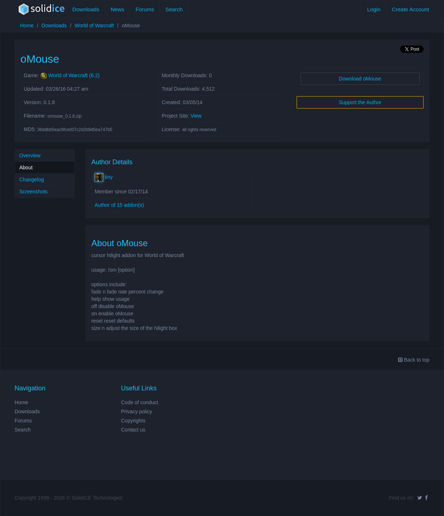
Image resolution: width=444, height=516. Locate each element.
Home (26, 25)
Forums (144, 9)
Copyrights (133, 421)
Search (174, 9)
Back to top (413, 360)
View (196, 116)
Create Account (410, 9)
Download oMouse (360, 79)
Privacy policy (136, 411)
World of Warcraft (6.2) (74, 75)
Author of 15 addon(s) (119, 205)
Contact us (133, 430)
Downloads (85, 9)
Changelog (31, 179)
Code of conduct (139, 402)
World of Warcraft (94, 25)
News (117, 9)
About (26, 167)
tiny (104, 177)
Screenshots (33, 191)
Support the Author (360, 102)
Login (374, 9)
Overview (29, 155)
